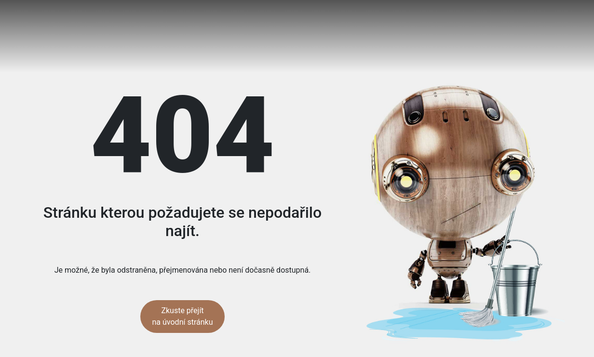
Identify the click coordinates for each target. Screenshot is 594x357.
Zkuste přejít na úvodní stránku (182, 316)
